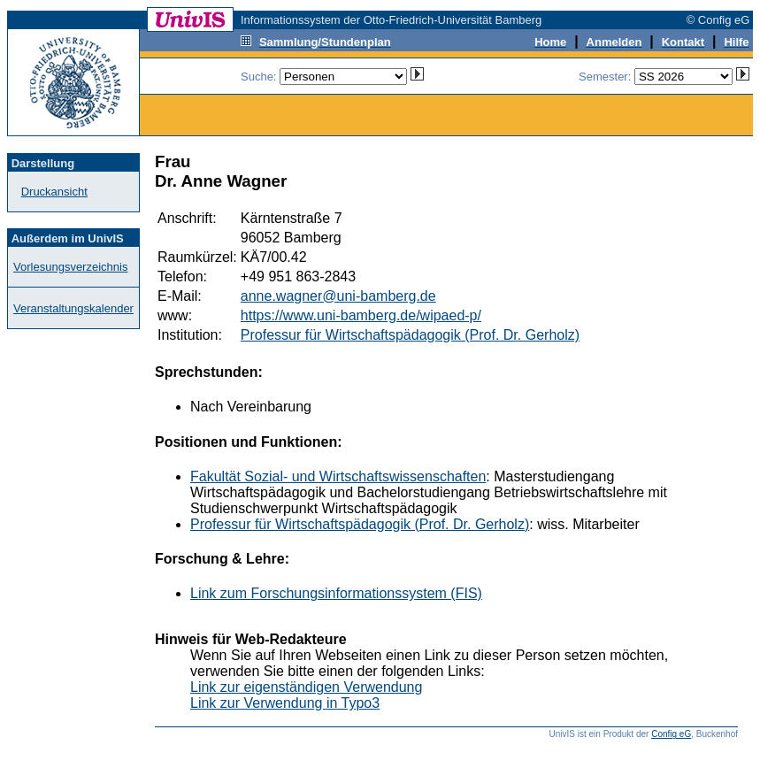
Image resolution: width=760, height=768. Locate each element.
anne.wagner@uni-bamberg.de (338, 295)
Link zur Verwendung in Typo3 (285, 702)
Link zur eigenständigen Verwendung (306, 687)
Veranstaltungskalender (73, 308)
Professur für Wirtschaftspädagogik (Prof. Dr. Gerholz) (410, 334)
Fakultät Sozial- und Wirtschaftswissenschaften (338, 476)
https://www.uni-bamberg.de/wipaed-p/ (361, 315)
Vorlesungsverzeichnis (70, 266)
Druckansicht (54, 191)
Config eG (671, 734)
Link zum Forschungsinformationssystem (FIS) (336, 593)
